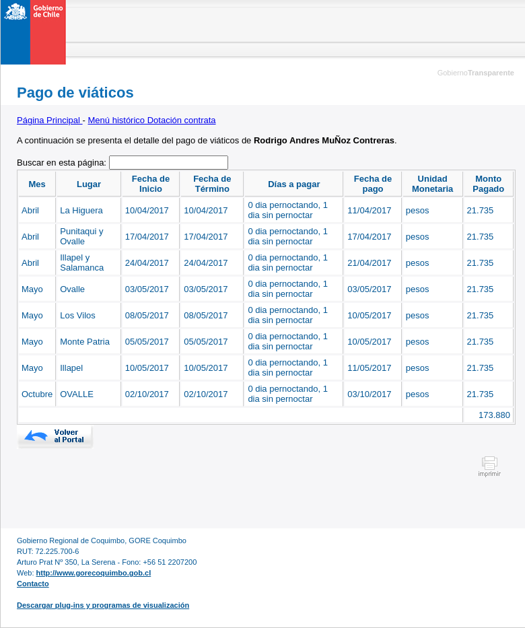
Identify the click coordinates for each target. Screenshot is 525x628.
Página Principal (50, 120)
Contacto (33, 584)
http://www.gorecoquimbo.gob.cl (93, 573)
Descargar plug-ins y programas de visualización (103, 605)
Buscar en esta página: (63, 163)
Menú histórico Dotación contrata (152, 120)
